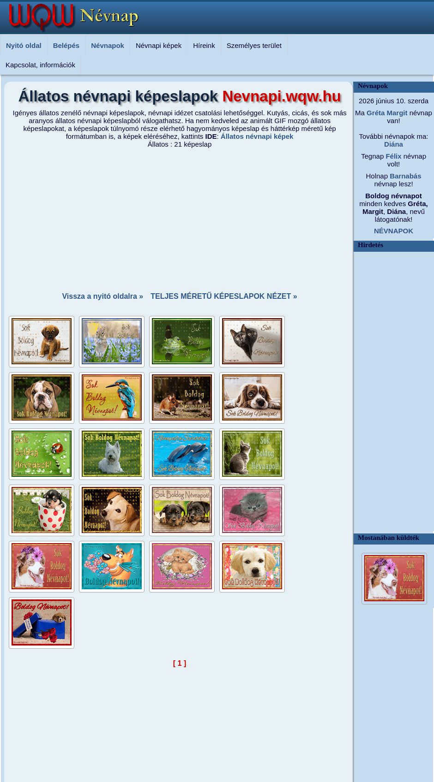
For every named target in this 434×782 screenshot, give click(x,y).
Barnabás (405, 176)
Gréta (375, 113)
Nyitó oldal (24, 45)
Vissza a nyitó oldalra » (102, 296)
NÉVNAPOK (393, 231)
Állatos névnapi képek (257, 136)
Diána (393, 144)
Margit (396, 113)
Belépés (66, 45)
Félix (392, 156)
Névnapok (107, 45)
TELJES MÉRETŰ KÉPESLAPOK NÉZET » (224, 296)
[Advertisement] (180, 217)
